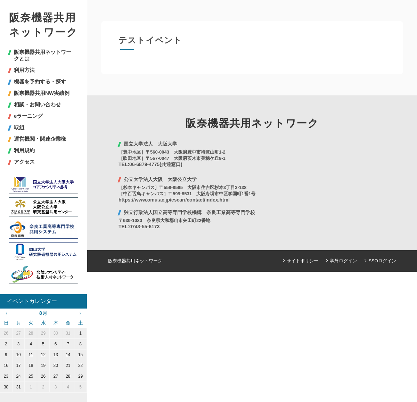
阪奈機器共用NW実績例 (42, 93)
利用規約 (24, 150)
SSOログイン (382, 260)
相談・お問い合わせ (37, 104)
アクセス (24, 162)
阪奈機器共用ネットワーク (43, 25)
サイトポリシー (303, 260)
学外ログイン (343, 260)
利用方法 (24, 70)
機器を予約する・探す (40, 81)
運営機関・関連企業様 (40, 139)
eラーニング (28, 116)
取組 (19, 127)
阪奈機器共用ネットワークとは (42, 55)
